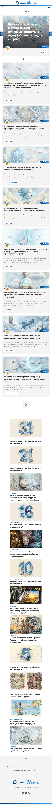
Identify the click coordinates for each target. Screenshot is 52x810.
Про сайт (9, 771)
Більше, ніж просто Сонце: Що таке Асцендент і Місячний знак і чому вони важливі (25, 644)
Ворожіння (13, 610)
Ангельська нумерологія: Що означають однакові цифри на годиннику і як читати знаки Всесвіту (25, 502)
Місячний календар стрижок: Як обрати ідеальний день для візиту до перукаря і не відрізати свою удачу (23, 383)
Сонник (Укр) (10, 354)
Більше (44, 47)
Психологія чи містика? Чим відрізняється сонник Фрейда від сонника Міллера (24, 559)
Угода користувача (20, 771)
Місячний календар (12, 184)
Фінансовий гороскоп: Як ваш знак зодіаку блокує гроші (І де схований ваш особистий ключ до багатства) (26, 298)
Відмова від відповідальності (22, 775)
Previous (1, 34)
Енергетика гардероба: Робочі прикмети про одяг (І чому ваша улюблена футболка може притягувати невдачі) (24, 254)
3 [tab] (28, 59)
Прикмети (42, 52)
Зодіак (12, 696)
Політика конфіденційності (37, 771)
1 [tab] (23, 59)
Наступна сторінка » (26, 409)
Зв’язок (36, 775)
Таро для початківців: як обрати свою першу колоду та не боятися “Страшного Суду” (24, 615)
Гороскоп (8, 313)
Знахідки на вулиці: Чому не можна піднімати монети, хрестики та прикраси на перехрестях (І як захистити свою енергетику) (25, 86)
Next (50, 34)
